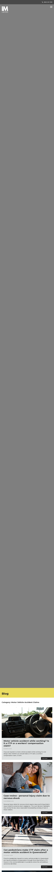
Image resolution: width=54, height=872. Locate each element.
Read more (46, 758)
